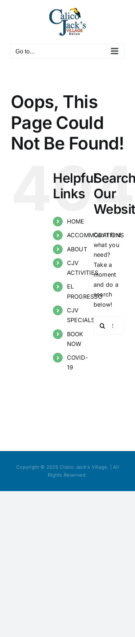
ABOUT (77, 249)
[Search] (103, 326)
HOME (76, 221)
